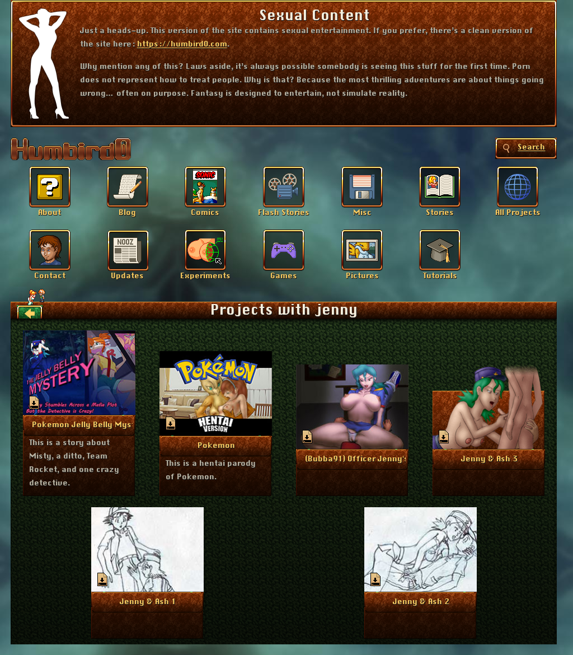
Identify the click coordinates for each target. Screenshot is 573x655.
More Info (80, 424)
